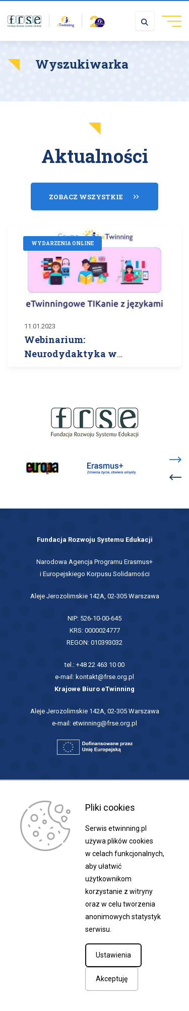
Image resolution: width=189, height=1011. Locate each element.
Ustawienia (113, 955)
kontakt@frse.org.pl (105, 677)
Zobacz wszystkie (86, 196)
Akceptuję (112, 979)
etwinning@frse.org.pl (105, 723)
